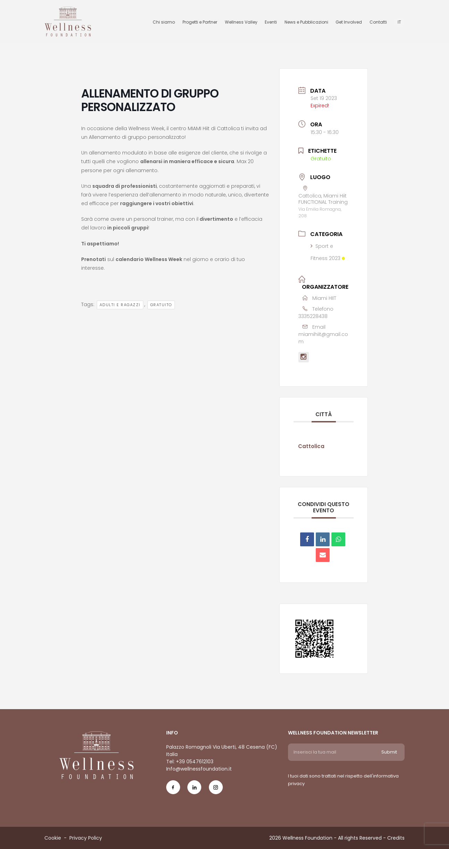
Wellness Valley (241, 22)
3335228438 (313, 316)
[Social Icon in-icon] (194, 789)
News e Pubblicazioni (306, 22)
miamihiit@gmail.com (323, 338)
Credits (396, 837)
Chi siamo (164, 22)
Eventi (271, 22)
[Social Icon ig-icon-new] (216, 789)
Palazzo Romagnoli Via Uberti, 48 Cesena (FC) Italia (221, 750)
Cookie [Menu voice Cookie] (52, 837)
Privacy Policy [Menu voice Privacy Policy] (85, 837)
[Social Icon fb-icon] (173, 789)
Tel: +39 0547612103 (189, 761)
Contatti (378, 22)
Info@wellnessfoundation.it (199, 768)
